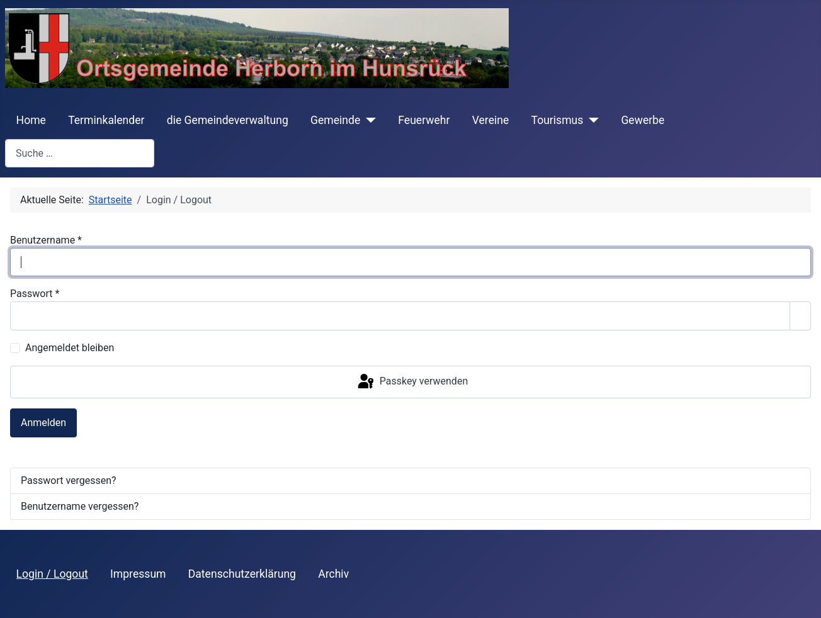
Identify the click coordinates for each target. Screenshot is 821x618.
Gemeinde (335, 120)
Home (31, 120)
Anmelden (43, 423)
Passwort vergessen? (68, 480)
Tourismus (557, 120)
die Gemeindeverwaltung (227, 120)
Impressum (138, 574)
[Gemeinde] (368, 120)
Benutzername (46, 240)
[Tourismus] (591, 120)
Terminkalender (106, 120)
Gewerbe (642, 120)
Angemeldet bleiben (69, 348)
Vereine (490, 120)
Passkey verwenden (412, 382)
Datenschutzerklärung (242, 574)
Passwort (34, 294)
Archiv (333, 574)
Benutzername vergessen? (80, 506)
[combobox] (79, 153)
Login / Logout (52, 574)
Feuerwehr (424, 120)
